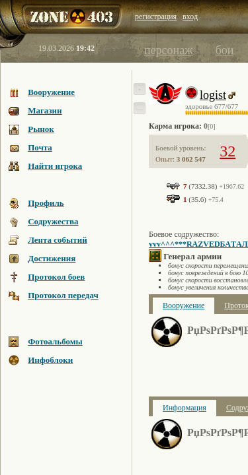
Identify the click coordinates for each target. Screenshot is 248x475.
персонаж (168, 50)
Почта (40, 147)
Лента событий (57, 240)
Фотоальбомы (55, 341)
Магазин (45, 110)
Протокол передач (63, 295)
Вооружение (51, 92)
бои (225, 50)
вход (190, 16)
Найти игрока (55, 166)
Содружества (53, 221)
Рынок (41, 129)
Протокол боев (56, 277)
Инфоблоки (50, 360)
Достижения (51, 258)
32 (227, 151)
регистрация (156, 16)
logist (213, 95)
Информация (184, 407)
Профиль (46, 203)
